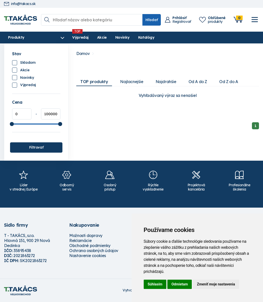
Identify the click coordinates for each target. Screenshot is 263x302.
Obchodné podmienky (89, 245)
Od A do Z (198, 81)
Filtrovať (36, 147)
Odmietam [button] (179, 284)
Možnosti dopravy (85, 235)
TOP (94, 81)
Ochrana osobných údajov (93, 250)
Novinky (122, 37)
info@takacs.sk (19, 4)
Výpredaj (80, 37)
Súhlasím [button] (155, 284)
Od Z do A (228, 81)
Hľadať (151, 20)
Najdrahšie (166, 81)
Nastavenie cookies (87, 255)
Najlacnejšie (131, 81)
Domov (83, 53)
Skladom (27, 62)
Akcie (102, 37)
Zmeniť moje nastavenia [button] (216, 284)
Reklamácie (80, 240)
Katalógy (146, 37)
